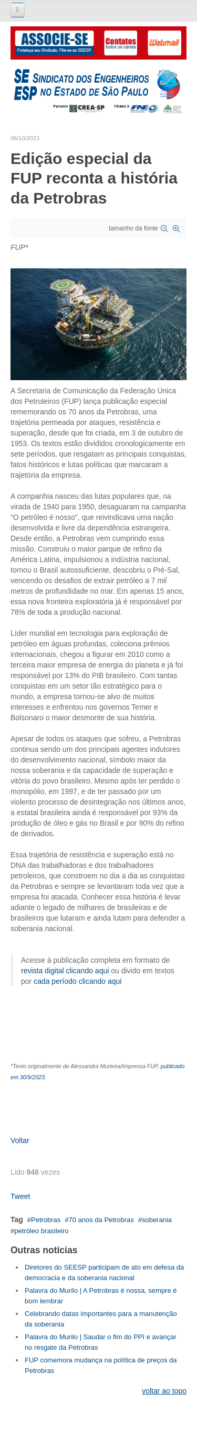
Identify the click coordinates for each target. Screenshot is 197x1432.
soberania (157, 1220)
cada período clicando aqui (77, 981)
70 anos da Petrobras (100, 1220)
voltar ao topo (164, 1391)
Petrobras (45, 1220)
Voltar (20, 1140)
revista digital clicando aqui (65, 970)
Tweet (20, 1196)
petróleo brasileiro (41, 1231)
